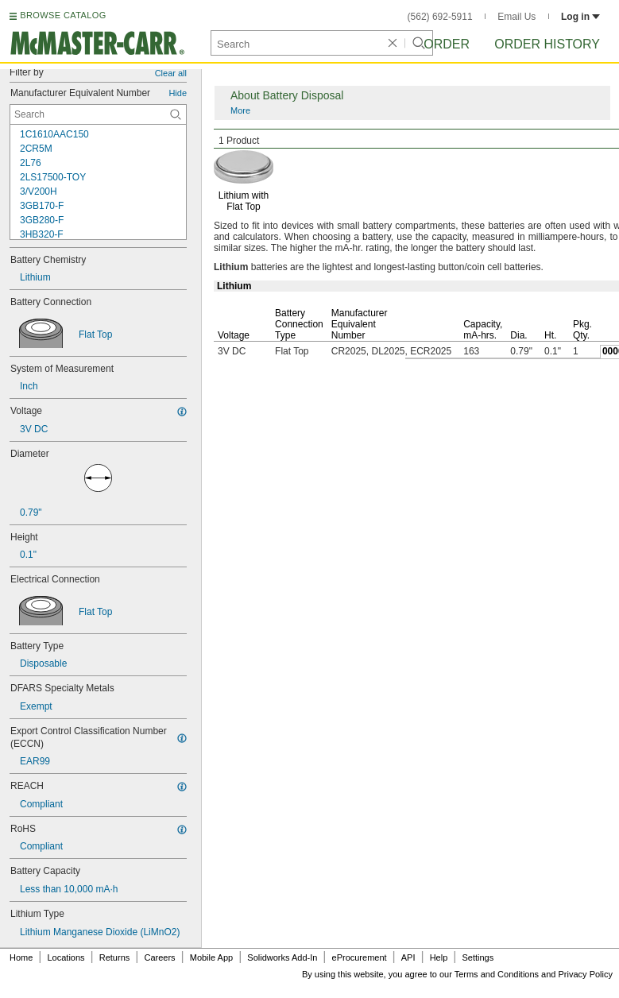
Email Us (516, 16)
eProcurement (359, 957)
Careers (159, 957)
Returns (114, 957)
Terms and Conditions (497, 974)
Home (21, 957)
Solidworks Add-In (282, 957)
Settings (477, 957)
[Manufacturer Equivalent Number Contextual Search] (98, 114)
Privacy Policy (586, 974)
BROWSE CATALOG (63, 15)
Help (439, 957)
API (408, 957)
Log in (580, 16)
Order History (547, 44)
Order (447, 44)
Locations (66, 957)
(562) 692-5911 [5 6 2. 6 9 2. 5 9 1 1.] (440, 16)
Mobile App (211, 957)
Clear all (171, 73)
